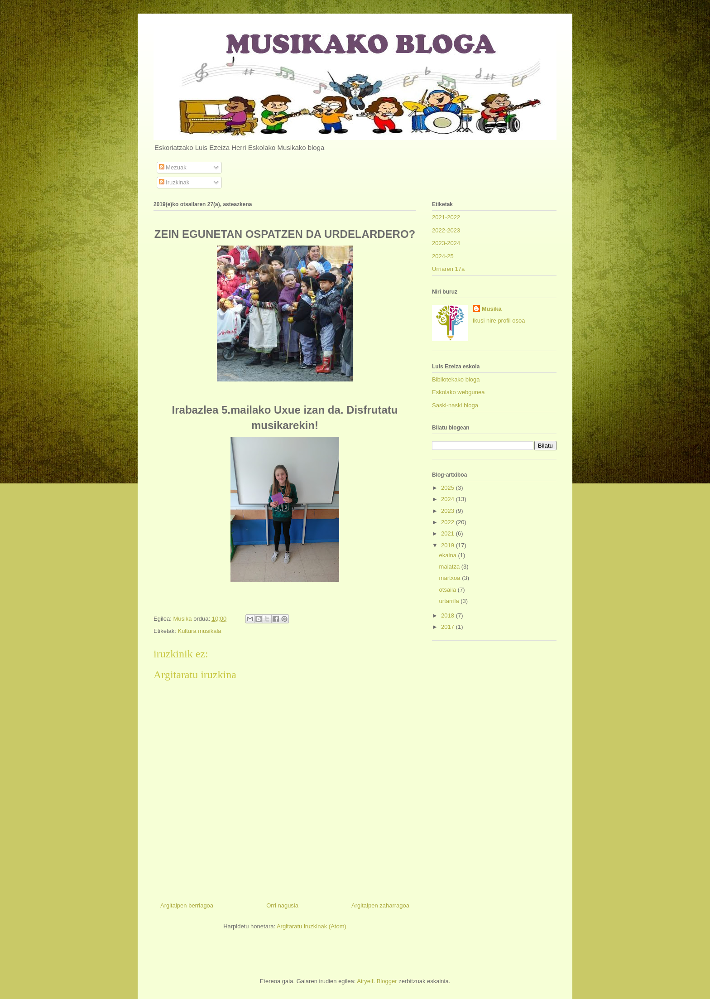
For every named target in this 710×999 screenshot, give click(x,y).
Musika (492, 308)
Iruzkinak (174, 182)
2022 (448, 522)
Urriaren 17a (448, 268)
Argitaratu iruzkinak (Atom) (311, 926)
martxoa (450, 577)
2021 (448, 533)
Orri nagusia (282, 905)
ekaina (448, 555)
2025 (448, 487)
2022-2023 (446, 230)
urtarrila (450, 601)
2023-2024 (446, 243)
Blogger (387, 981)
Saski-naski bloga (455, 405)
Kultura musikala (199, 630)
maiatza (450, 566)
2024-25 (443, 256)
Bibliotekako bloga (456, 379)
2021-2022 (446, 217)
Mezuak (173, 167)
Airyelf (365, 981)
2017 (448, 626)
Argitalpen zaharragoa (380, 905)
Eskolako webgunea (458, 392)
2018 (448, 615)
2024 (448, 499)
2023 (448, 510)
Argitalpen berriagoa (186, 905)
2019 (448, 545)
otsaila (448, 589)
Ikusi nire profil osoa (499, 320)
